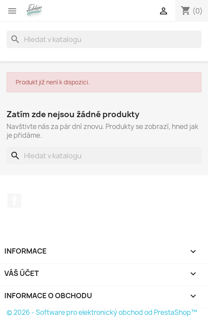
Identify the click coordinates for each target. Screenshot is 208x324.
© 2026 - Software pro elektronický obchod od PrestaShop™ (102, 312)
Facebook (14, 201)
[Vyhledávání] (104, 39)
